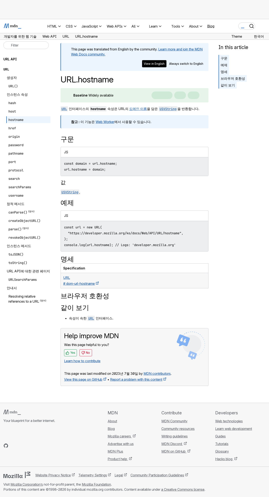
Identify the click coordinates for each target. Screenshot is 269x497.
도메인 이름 (138, 109)
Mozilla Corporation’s (27, 484)
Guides (220, 436)
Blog (210, 26)
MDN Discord (172, 444)
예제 (224, 65)
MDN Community (174, 421)
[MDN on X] (21, 445)
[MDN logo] (12, 412)
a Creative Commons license (182, 489)
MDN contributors (157, 373)
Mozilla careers (120, 436)
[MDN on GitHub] (5, 445)
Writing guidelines (174, 436)
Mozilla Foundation (96, 484)
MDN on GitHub (173, 451)
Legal (119, 475)
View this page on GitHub (83, 379)
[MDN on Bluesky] (13, 445)
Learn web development (233, 429)
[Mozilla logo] (16, 475)
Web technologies (229, 421)
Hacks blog (224, 459)
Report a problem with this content (136, 379)
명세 (224, 72)
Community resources (178, 429)
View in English (154, 63)
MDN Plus (115, 451)
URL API (10, 59)
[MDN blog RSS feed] (36, 445)
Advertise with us (121, 444)
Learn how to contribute (82, 361)
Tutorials (221, 444)
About (112, 421)
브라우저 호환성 (233, 78)
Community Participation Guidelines (157, 475)
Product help (118, 459)
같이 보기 (228, 85)
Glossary (222, 451)
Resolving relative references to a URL (23, 299)
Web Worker (105, 122)
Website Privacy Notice (53, 475)
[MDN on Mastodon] (28, 445)
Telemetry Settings (92, 475)
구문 (224, 58)
